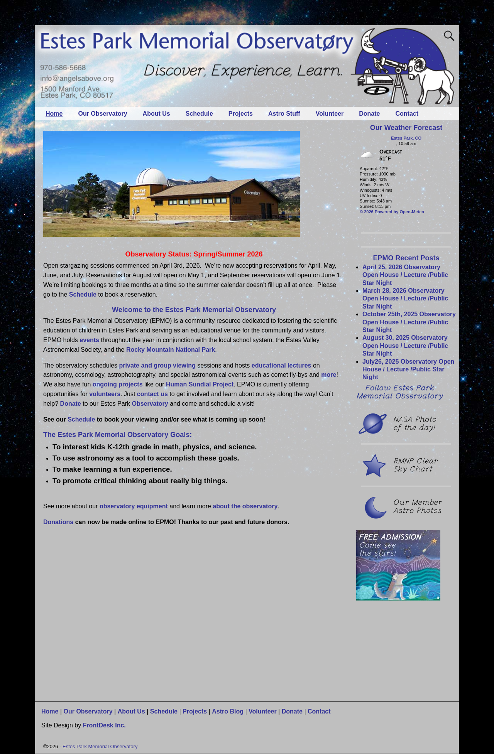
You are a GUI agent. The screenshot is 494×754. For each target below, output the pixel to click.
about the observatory (245, 506)
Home (54, 113)
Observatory (150, 403)
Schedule (199, 113)
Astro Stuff (284, 113)
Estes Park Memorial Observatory (100, 746)
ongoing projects (118, 384)
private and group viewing (157, 365)
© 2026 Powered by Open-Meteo (392, 211)
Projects (240, 113)
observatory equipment (134, 506)
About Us (156, 113)
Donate (369, 113)
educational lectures (281, 365)
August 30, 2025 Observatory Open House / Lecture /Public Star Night (405, 345)
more (328, 374)
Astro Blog (228, 711)
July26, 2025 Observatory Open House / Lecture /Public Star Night (408, 369)
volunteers (104, 394)
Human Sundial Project (199, 384)
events (89, 340)
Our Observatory (102, 113)
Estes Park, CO (406, 138)
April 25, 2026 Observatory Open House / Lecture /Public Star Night (405, 275)
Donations (58, 522)
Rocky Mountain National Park (170, 349)
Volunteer (330, 113)
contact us (152, 394)
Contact (407, 113)
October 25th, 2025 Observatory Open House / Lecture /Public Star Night (409, 322)
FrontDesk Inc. (104, 725)
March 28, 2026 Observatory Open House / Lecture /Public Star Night (405, 298)
